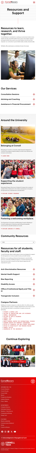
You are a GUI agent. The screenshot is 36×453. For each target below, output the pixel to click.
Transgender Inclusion (10, 296)
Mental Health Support (10, 274)
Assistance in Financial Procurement (16, 104)
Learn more (6, 156)
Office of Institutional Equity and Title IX (16, 290)
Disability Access (8, 284)
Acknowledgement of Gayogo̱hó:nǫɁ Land (14, 438)
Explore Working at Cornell (11, 228)
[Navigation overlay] (34, 2)
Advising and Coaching (10, 99)
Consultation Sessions (10, 94)
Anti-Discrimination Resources (13, 269)
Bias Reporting (7, 279)
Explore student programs (11, 193)
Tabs (3, 242)
